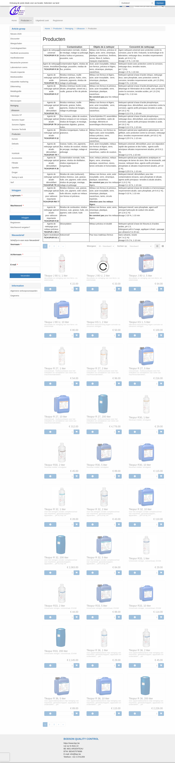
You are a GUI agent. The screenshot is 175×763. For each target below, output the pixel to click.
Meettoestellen (16, 77)
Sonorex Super (18, 120)
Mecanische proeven (19, 62)
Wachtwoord (16, 206)
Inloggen (25, 218)
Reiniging (14, 106)
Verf (12, 182)
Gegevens (14, 296)
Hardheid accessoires (19, 53)
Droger (15, 172)
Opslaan (160, 3)
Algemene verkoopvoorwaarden (23, 291)
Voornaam (15, 244)
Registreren (15, 222)
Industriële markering (19, 82)
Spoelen (15, 168)
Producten (16, 134)
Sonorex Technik (19, 129)
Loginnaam (15, 195)
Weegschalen (16, 43)
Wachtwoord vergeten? (20, 227)
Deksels (15, 144)
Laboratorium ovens (18, 67)
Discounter (15, 39)
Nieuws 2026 (15, 34)
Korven (15, 139)
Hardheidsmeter (17, 58)
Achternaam (15, 254)
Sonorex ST (17, 115)
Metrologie (14, 96)
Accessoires (17, 158)
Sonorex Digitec (18, 125)
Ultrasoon (15, 110)
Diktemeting (15, 86)
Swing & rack (17, 177)
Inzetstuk (15, 153)
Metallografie (15, 91)
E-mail (13, 265)
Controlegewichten (18, 48)
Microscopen (15, 101)
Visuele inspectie (17, 72)
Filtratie (15, 163)
